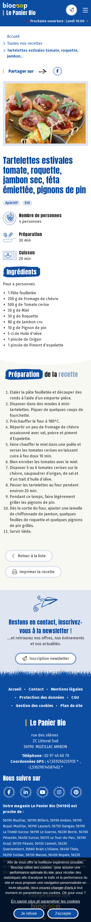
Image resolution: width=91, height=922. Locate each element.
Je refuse (29, 913)
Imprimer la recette (33, 571)
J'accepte (63, 913)
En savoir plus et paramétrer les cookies (45, 901)
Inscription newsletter (45, 658)
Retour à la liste (29, 556)
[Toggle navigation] (85, 12)
